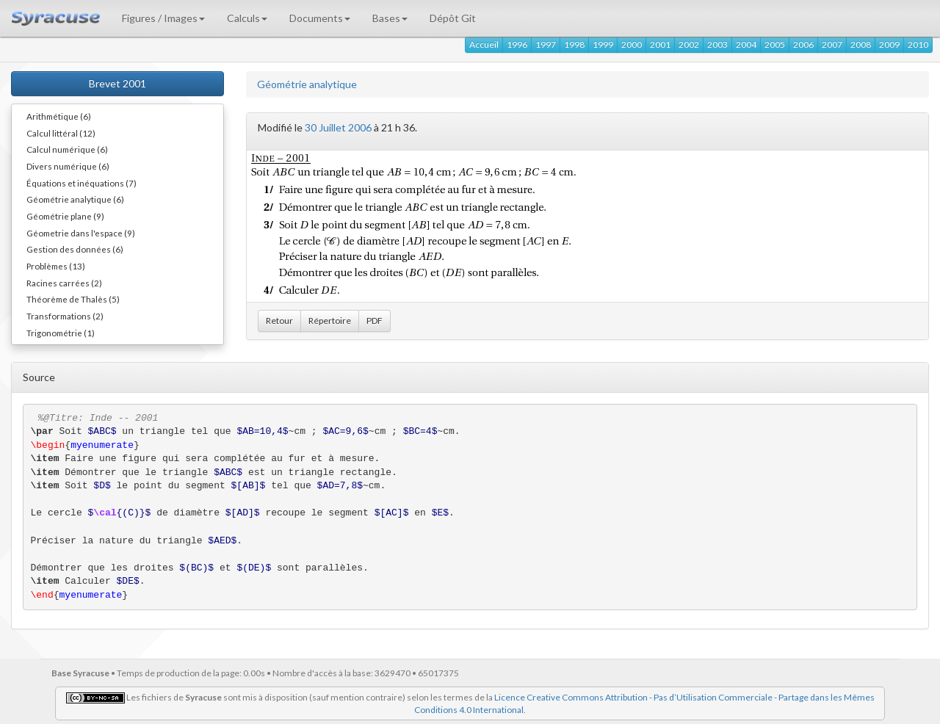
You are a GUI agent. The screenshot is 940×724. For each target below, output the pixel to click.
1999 (603, 44)
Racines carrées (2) (64, 283)
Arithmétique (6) (58, 116)
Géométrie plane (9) (65, 216)
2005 (774, 44)
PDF (374, 320)
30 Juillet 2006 (338, 127)
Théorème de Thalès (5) (73, 299)
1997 (545, 44)
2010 (918, 44)
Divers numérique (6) (67, 166)
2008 (860, 44)
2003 (717, 44)
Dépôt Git (453, 18)
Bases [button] (390, 18)
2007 (832, 44)
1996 (517, 44)
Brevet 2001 (117, 83)
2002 (689, 44)
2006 (803, 44)
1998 (574, 44)
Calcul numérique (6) (67, 149)
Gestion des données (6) (74, 249)
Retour (279, 320)
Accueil (484, 44)
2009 (889, 44)
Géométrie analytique (307, 84)
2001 (660, 44)
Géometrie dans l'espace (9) (80, 233)
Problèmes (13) (55, 266)
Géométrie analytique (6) (75, 199)
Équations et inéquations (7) (81, 183)
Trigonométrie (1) (60, 332)
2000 (631, 44)
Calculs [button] (247, 18)
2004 (746, 44)
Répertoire (329, 320)
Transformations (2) (65, 316)
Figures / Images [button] (163, 18)
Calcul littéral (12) (60, 133)
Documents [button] (319, 18)
